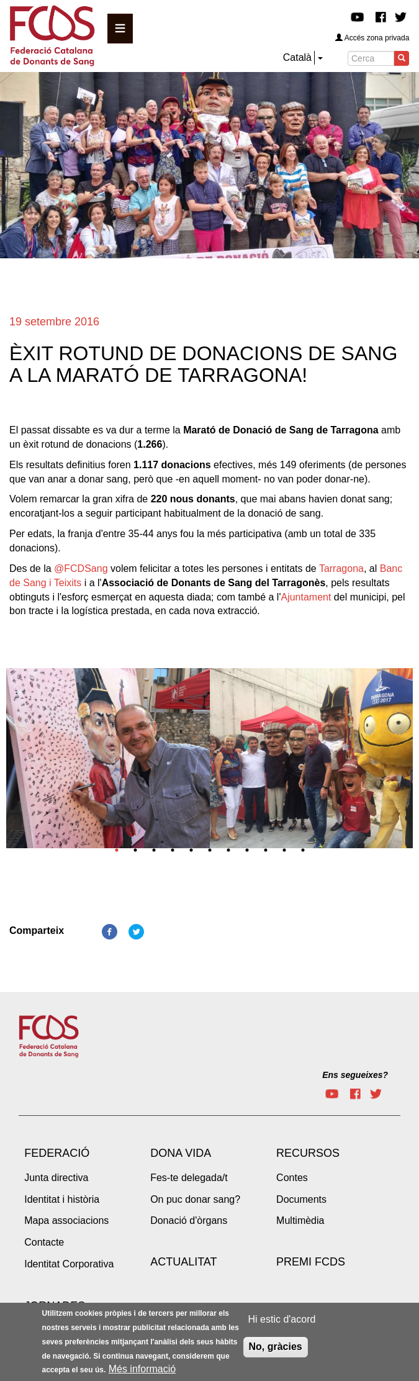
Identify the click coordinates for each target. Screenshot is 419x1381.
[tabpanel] (108, 762)
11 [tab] (303, 850)
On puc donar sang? (195, 1199)
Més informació (142, 1372)
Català (297, 57)
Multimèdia (300, 1220)
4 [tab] (172, 850)
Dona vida (180, 1153)
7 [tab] (228, 850)
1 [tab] (116, 850)
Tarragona (341, 568)
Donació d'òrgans (188, 1220)
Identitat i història (61, 1199)
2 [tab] (135, 850)
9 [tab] (265, 850)
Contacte (44, 1242)
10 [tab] (284, 850)
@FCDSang (81, 568)
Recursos (308, 1153)
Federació (56, 1153)
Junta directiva (56, 1177)
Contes (292, 1177)
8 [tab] (247, 850)
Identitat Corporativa (69, 1264)
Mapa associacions (66, 1220)
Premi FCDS (310, 1262)
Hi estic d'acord (282, 1322)
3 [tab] (154, 850)
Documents (301, 1199)
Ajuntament (306, 597)
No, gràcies (275, 1349)
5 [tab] (191, 850)
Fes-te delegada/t (189, 1177)
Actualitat (183, 1262)
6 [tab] (210, 850)
